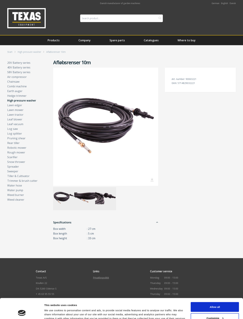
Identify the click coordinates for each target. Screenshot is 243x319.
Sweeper (12, 171)
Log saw (12, 129)
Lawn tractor (15, 115)
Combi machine (17, 86)
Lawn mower (15, 110)
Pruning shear (16, 138)
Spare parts (117, 40)
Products (54, 40)
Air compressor (17, 77)
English (224, 3)
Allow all (215, 287)
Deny (215, 310)
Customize (215, 299)
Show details (52, 308)
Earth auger (14, 91)
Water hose (14, 185)
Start (9, 52)
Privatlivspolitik (101, 277)
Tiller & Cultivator (18, 176)
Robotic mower (16, 148)
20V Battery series (18, 63)
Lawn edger (14, 105)
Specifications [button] (62, 222)
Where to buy (187, 40)
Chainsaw (13, 81)
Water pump (15, 190)
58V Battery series (18, 72)
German (215, 3)
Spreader (13, 166)
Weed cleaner (15, 199)
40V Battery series (18, 67)
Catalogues (151, 40)
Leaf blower (14, 119)
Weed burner (15, 195)
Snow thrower (16, 162)
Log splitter (14, 133)
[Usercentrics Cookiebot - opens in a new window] (22, 312)
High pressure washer (29, 52)
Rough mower (16, 152)
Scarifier (12, 157)
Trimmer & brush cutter (22, 181)
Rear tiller (13, 143)
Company (84, 40)
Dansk (233, 3)
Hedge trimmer (16, 96)
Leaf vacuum (15, 124)
